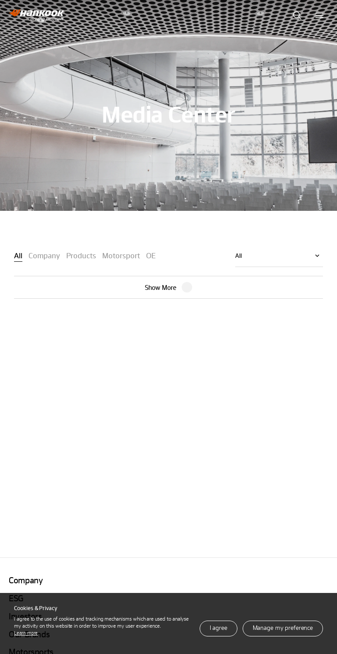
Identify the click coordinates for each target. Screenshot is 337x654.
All (238, 255)
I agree (218, 627)
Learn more (26, 632)
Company (26, 579)
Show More (160, 287)
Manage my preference (283, 627)
